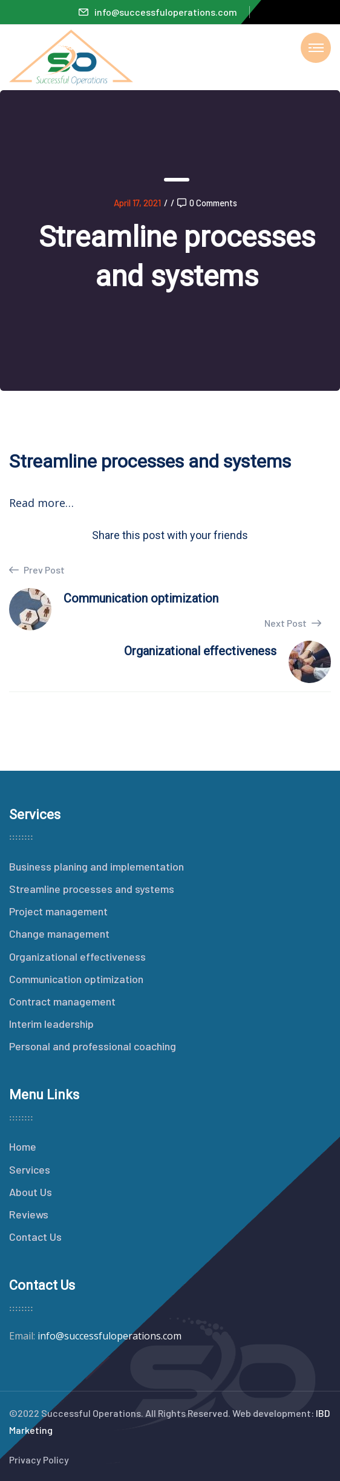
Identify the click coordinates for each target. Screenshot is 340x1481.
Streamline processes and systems (91, 888)
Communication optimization (76, 979)
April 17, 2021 (137, 202)
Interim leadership (51, 1023)
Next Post (292, 623)
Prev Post (37, 569)
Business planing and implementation (96, 866)
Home (22, 1146)
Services (29, 1169)
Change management (59, 933)
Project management (58, 911)
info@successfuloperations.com (158, 12)
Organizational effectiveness (77, 956)
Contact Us (35, 1236)
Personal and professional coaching (92, 1046)
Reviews (28, 1214)
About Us (30, 1191)
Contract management (62, 1001)
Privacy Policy (39, 1459)
